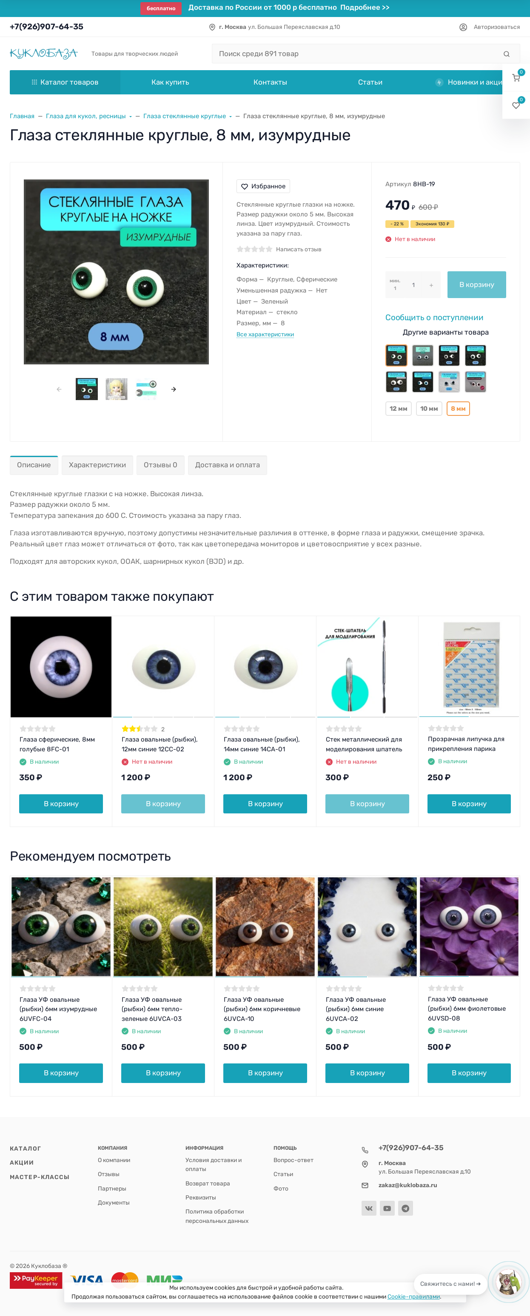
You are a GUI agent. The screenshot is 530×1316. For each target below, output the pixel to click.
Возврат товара (207, 1183)
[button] (516, 77)
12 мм (398, 408)
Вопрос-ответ (293, 1160)
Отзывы (109, 1174)
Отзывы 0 (160, 464)
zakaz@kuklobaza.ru (408, 1185)
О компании (114, 1160)
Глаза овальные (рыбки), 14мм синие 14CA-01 (262, 744)
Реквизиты (200, 1197)
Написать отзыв (299, 249)
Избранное (263, 186)
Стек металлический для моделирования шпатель (364, 744)
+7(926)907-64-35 (46, 26)
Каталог (25, 1148)
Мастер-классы (40, 1177)
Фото (281, 1188)
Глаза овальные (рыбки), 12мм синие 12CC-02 (160, 744)
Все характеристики (265, 334)
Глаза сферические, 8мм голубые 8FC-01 (57, 744)
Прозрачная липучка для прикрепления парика (466, 744)
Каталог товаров (65, 82)
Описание (34, 464)
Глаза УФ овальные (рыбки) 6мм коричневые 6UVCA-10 (262, 1009)
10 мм (429, 408)
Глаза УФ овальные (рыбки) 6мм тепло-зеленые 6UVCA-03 (152, 1009)
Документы (114, 1202)
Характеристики (97, 464)
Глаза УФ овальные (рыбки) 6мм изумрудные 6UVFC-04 (58, 1009)
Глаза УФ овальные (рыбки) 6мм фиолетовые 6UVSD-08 (467, 1008)
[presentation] (59, 389)
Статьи (283, 1174)
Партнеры (112, 1188)
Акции (22, 1162)
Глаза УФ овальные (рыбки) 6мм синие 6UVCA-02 (356, 1009)
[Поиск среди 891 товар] (354, 53)
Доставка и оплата (227, 464)
